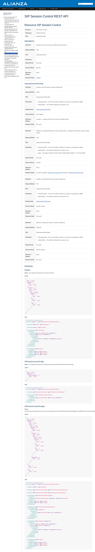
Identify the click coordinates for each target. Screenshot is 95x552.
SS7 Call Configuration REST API (12, 56)
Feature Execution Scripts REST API (11, 33)
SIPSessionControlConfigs (76, 172)
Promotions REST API (9, 46)
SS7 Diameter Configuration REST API (11, 59)
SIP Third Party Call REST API (11, 54)
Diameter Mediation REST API (11, 29)
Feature (38, 77)
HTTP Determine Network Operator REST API (10, 37)
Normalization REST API (10, 42)
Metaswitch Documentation (8, 8)
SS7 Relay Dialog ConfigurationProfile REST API (11, 61)
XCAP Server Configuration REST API (12, 77)
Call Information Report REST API (12, 20)
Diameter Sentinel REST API (11, 30)
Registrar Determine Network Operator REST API (11, 48)
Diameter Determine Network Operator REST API (11, 27)
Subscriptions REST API (10, 74)
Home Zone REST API (9, 39)
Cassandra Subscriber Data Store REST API (12, 22)
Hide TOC (32, 8)
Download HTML (54, 8)
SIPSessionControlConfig (43, 109)
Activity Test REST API (9, 18)
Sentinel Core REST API (10, 65)
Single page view (42, 8)
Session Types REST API (10, 71)
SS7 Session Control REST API (11, 63)
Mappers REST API (9, 41)
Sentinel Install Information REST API (12, 68)
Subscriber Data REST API (10, 73)
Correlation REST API (9, 24)
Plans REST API (8, 44)
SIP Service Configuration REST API (11, 51)
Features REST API (9, 35)
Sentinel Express (22, 8)
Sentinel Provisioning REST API (10, 17)
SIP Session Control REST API (11, 53)
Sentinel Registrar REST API (11, 69)
